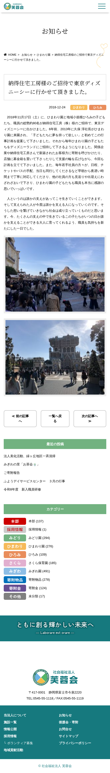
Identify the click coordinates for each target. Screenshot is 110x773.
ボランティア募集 (20, 743)
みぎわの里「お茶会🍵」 (23, 464)
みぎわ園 (35, 571)
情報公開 (10, 729)
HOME (12, 54)
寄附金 (33, 588)
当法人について (15, 715)
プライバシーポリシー (75, 743)
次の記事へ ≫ (90, 418)
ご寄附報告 (12, 473)
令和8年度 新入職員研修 (22, 489)
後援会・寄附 (68, 722)
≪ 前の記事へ (20, 418)
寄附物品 (35, 579)
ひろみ (33, 554)
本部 (32, 521)
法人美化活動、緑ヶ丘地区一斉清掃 (29, 456)
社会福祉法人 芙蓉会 (14, 6)
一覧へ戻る (55, 418)
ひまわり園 (43, 54)
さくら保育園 (38, 563)
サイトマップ (68, 736)
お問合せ (65, 729)
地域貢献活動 (13, 750)
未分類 (33, 596)
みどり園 (35, 538)
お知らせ (65, 715)
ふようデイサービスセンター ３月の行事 (34, 481)
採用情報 (35, 529)
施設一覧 (10, 722)
